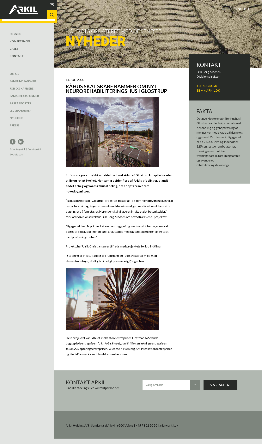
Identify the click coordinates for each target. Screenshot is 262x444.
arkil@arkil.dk (172, 430)
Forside (15, 30)
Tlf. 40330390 (208, 85)
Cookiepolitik (34, 145)
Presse (14, 121)
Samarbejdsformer (24, 92)
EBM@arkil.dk (209, 90)
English (242, 8)
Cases (14, 44)
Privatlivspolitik (17, 145)
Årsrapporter (20, 99)
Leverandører (20, 106)
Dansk (227, 8)
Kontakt (17, 52)
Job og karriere (22, 84)
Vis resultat (223, 390)
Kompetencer (20, 37)
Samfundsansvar (23, 77)
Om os (14, 69)
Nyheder (16, 114)
